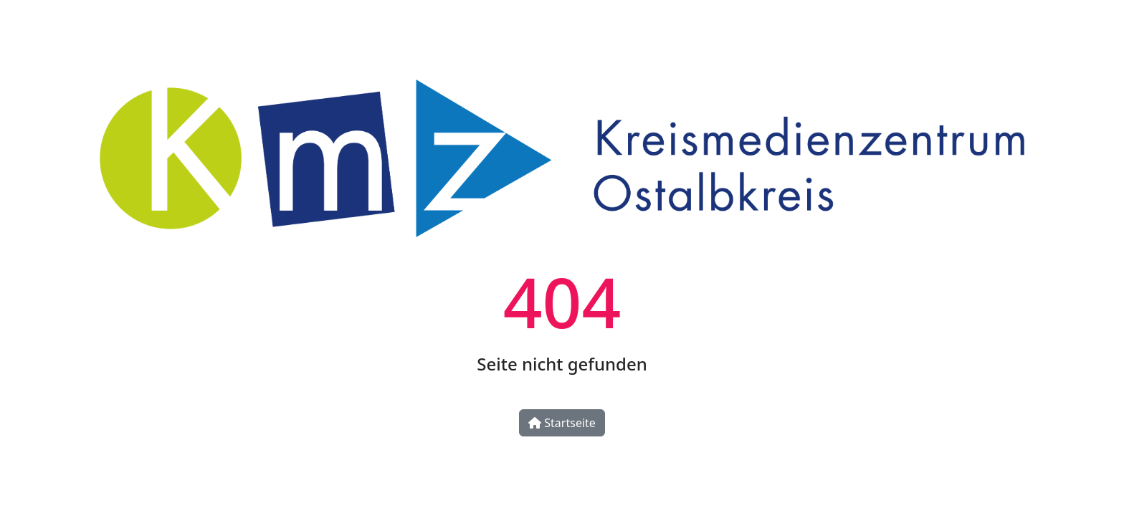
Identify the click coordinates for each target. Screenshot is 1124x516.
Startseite (562, 423)
